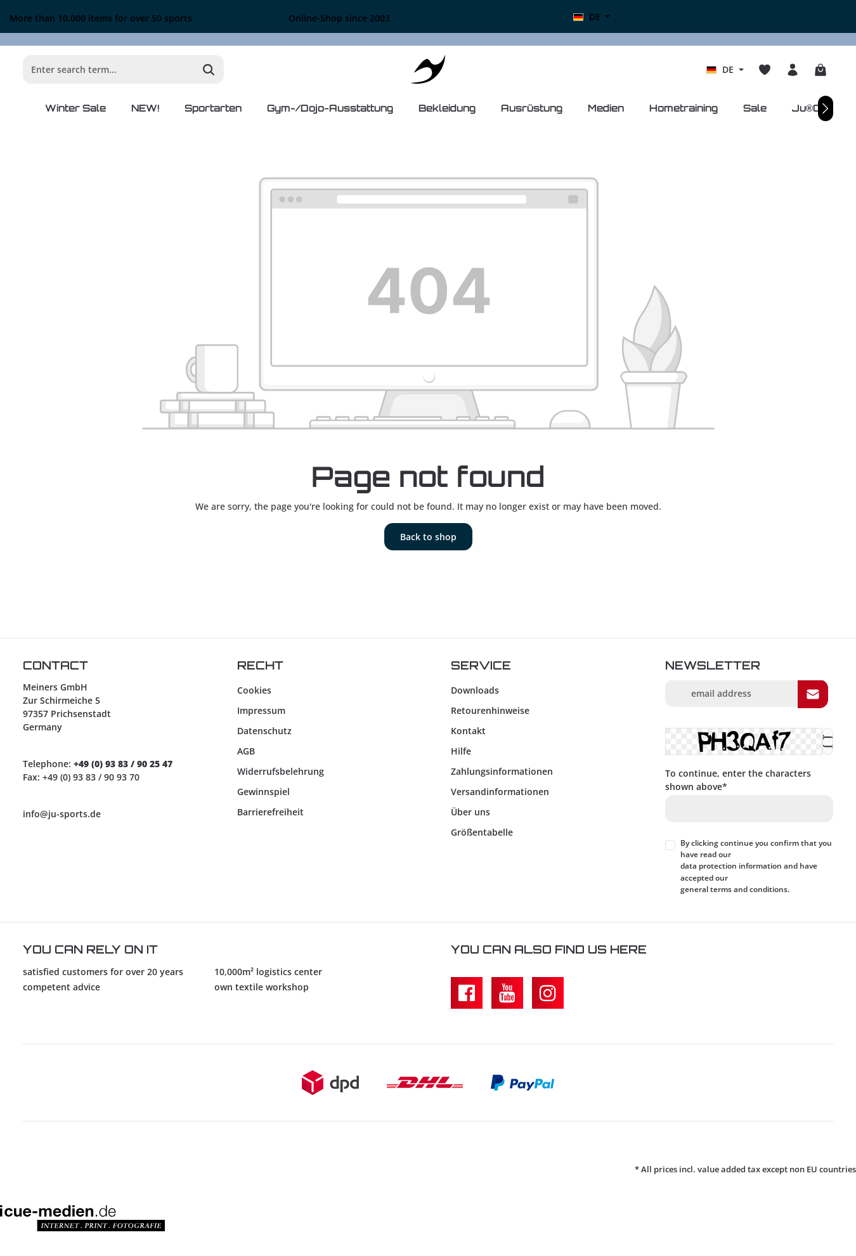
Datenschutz (264, 731)
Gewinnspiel (263, 792)
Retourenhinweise (490, 710)
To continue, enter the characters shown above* (738, 780)
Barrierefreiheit (270, 812)
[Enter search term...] (109, 69)
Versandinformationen (500, 792)
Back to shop (428, 537)
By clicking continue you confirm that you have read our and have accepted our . (756, 867)
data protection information (731, 865)
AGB (246, 751)
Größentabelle (482, 832)
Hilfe (461, 751)
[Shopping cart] (820, 69)
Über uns (470, 812)
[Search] (209, 69)
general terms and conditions (734, 889)
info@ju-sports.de (62, 814)
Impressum (261, 710)
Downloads (475, 690)
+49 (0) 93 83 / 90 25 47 (123, 764)
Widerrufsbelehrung (280, 771)
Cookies (254, 690)
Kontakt (468, 731)
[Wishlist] (764, 69)
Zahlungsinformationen (502, 771)
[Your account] (792, 69)
